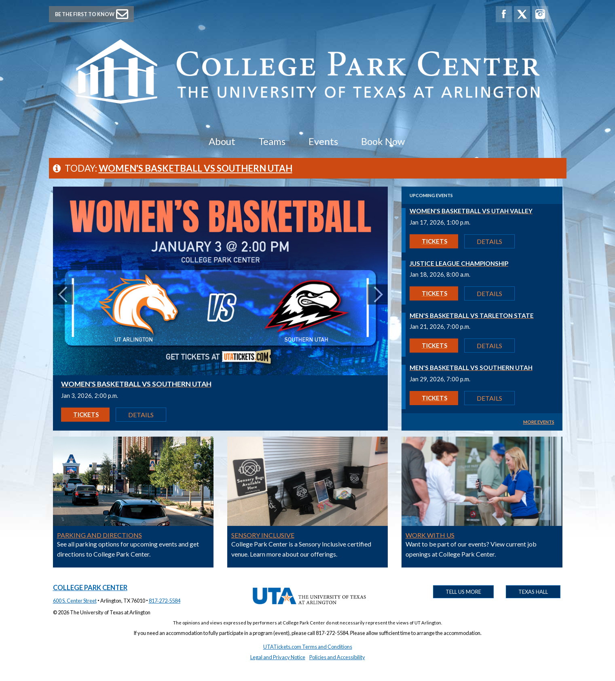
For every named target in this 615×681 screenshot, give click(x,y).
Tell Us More (463, 592)
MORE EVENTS (538, 422)
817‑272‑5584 (165, 600)
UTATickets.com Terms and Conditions (307, 646)
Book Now (383, 141)
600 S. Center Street (75, 600)
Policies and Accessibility (337, 657)
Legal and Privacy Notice (277, 657)
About (222, 141)
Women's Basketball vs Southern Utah (195, 168)
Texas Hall (533, 592)
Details (141, 414)
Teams (271, 141)
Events (323, 141)
